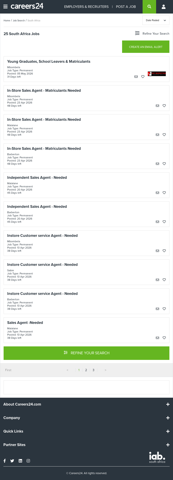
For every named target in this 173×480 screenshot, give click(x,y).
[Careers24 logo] (25, 7)
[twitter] (12, 461)
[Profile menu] (164, 6)
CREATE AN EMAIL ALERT (145, 47)
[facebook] (4, 461)
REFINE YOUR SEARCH (86, 353)
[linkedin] (20, 461)
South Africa (33, 20)
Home (7, 20)
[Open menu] (5, 7)
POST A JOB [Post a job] (126, 6)
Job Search (19, 20)
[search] (149, 6)
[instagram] (28, 461)
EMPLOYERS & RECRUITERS (86, 6)
